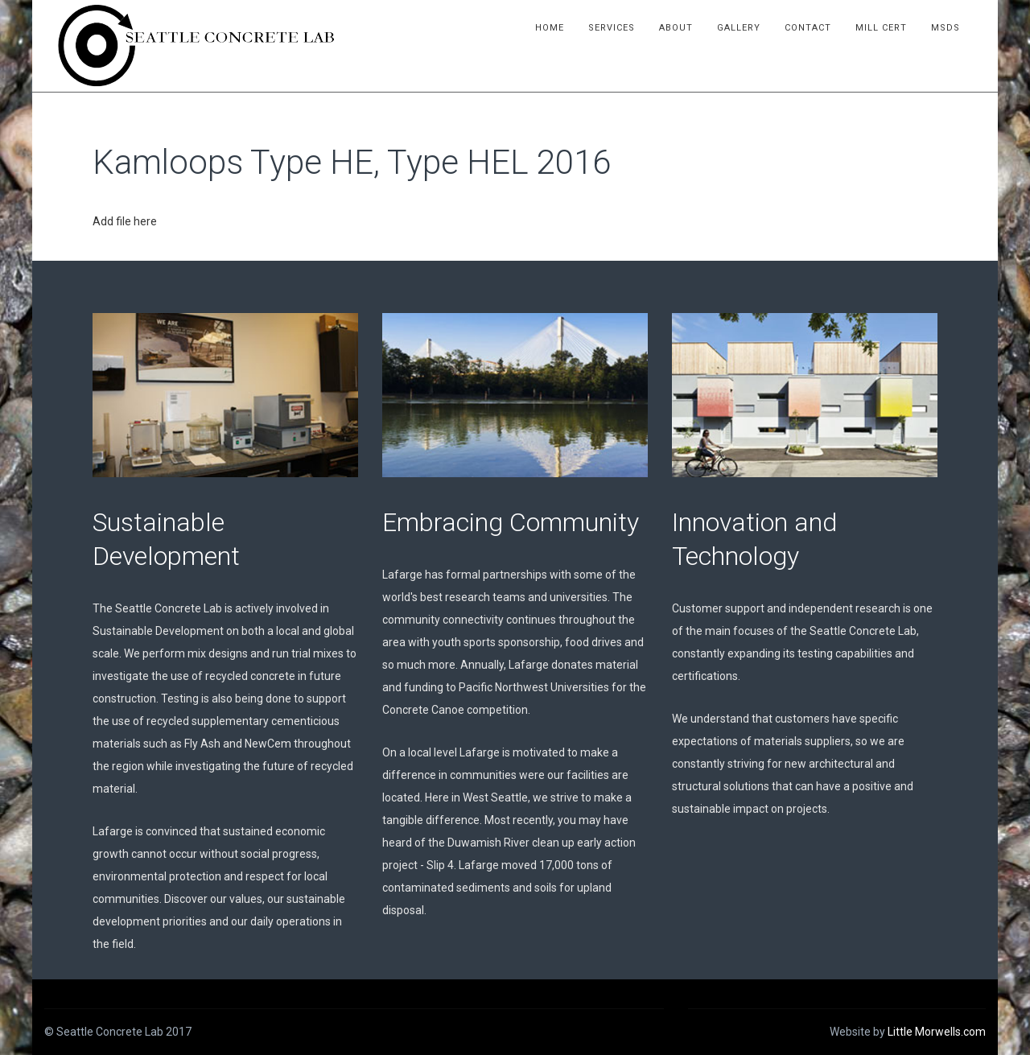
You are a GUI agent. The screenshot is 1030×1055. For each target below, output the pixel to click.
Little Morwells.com (937, 1031)
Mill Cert (882, 28)
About (677, 28)
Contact (809, 28)
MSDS (947, 28)
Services (613, 28)
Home (551, 28)
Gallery (740, 28)
